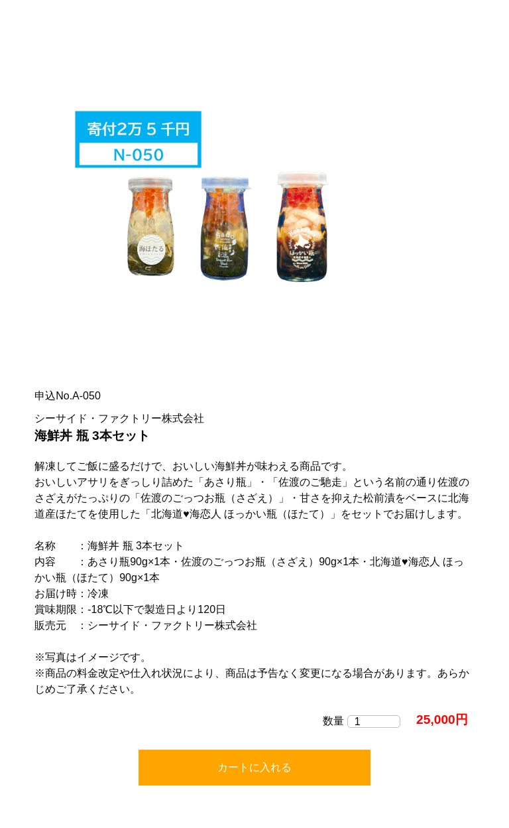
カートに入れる (254, 767)
